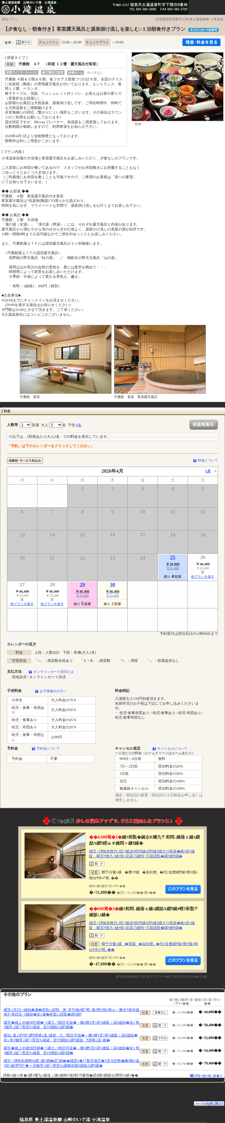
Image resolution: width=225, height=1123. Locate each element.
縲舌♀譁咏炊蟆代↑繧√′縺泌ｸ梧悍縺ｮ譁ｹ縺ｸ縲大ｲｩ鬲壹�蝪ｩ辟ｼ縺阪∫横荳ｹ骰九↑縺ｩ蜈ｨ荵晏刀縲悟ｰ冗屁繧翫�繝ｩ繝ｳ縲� (142, 853)
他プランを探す (202, 576)
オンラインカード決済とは (53, 671)
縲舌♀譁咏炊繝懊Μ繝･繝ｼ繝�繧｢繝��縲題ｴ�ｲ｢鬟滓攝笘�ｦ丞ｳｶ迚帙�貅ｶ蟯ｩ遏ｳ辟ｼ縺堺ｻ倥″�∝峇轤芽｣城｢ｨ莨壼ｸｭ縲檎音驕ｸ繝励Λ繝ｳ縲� (71, 1063)
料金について (208, 460)
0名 (78, 425)
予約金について (48, 748)
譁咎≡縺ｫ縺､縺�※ (208, 1075)
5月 (208, 471)
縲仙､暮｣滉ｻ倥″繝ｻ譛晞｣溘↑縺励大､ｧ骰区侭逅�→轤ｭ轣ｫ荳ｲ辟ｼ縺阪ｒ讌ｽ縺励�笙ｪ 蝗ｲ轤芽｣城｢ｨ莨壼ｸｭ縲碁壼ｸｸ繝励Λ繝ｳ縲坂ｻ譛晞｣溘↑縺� (71, 1037)
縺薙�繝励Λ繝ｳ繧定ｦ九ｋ (183, 889)
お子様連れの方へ (53, 691)
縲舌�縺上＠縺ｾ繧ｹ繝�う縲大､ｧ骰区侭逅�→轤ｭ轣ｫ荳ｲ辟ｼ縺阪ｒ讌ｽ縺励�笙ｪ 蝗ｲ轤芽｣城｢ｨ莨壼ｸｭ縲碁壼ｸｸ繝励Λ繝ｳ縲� (72, 1024)
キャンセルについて (172, 748)
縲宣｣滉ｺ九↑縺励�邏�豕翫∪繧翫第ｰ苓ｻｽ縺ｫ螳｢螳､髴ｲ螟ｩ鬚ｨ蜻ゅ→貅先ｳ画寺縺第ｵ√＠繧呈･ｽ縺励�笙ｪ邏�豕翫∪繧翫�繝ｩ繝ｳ (71, 1012)
